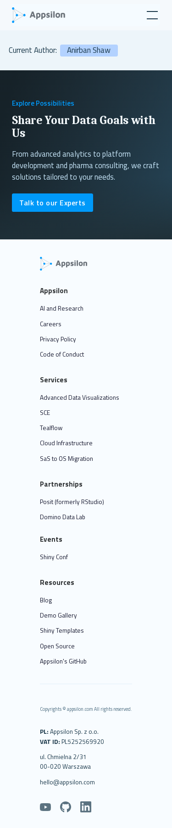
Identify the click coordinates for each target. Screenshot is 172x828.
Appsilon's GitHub (63, 661)
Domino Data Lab (62, 517)
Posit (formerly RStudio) (72, 501)
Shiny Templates (62, 630)
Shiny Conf (54, 556)
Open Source (57, 646)
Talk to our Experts (52, 202)
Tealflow (51, 427)
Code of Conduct (62, 354)
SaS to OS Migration (66, 458)
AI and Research (61, 308)
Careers (50, 324)
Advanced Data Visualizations (79, 397)
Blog (46, 600)
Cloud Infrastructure (66, 443)
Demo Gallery (58, 615)
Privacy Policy (58, 339)
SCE (45, 412)
